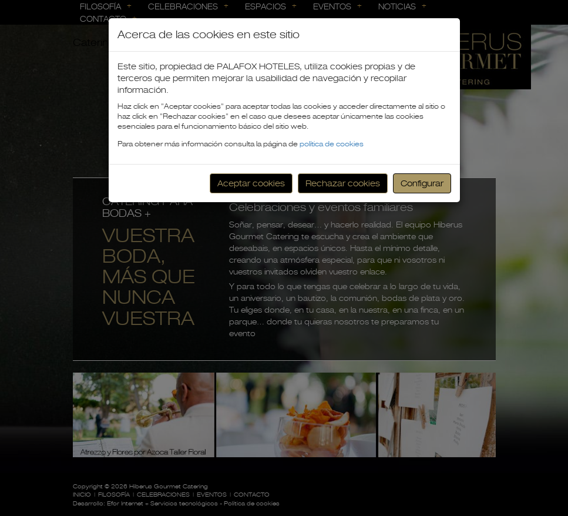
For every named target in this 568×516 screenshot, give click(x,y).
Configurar (422, 183)
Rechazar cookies (342, 183)
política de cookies (332, 144)
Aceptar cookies (251, 183)
